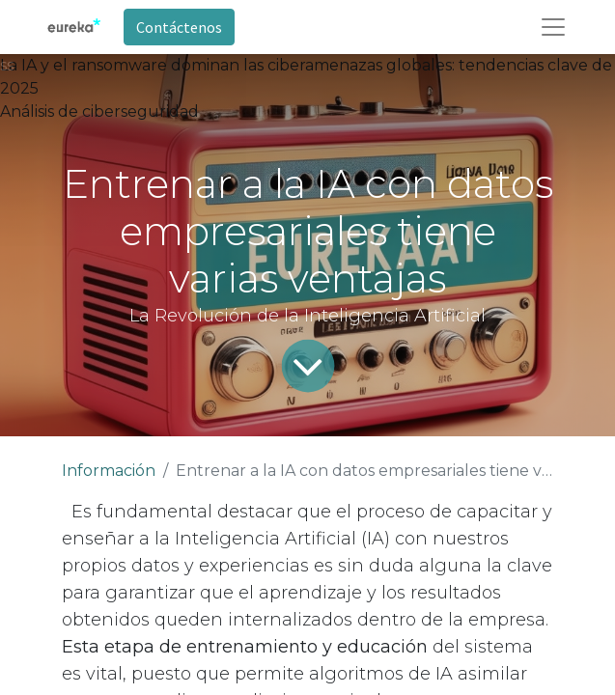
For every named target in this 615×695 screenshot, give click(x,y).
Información (108, 470)
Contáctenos (179, 27)
